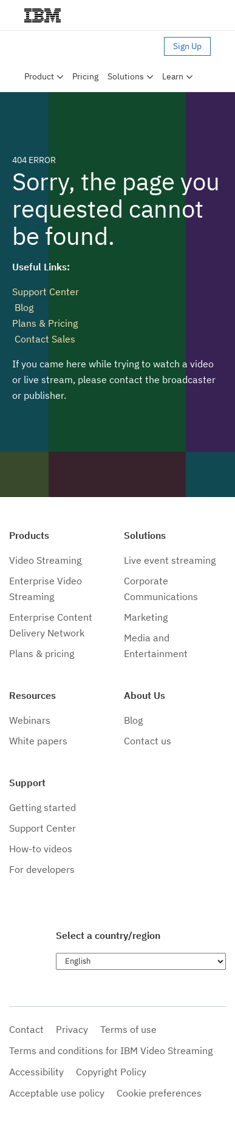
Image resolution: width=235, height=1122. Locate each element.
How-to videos (40, 849)
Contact (26, 1029)
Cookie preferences (159, 1093)
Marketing (146, 617)
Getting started (42, 807)
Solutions (125, 76)
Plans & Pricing (45, 323)
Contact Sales (43, 339)
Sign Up (187, 46)
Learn (172, 76)
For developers (42, 869)
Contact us (147, 741)
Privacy (72, 1029)
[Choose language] (141, 961)
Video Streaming (45, 560)
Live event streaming (170, 560)
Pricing (85, 76)
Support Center (45, 292)
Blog (22, 307)
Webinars (29, 720)
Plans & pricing (41, 653)
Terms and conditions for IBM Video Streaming (111, 1050)
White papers (38, 741)
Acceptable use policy (56, 1093)
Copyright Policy (111, 1072)
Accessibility (36, 1072)
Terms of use (128, 1029)
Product (39, 76)
